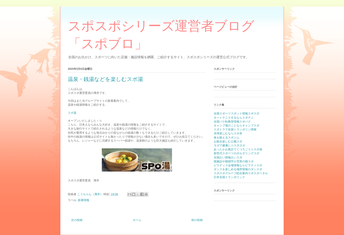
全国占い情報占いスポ (228, 157)
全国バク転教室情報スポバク (232, 121)
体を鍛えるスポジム (226, 137)
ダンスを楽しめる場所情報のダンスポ (238, 169)
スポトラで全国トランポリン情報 (235, 129)
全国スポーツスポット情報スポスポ (236, 113)
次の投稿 (76, 220)
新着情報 (83, 200)
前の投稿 (197, 220)
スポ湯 (72, 112)
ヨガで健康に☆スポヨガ (229, 145)
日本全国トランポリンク (229, 177)
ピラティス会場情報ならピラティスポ (238, 165)
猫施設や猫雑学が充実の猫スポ (234, 161)
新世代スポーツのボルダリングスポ (236, 153)
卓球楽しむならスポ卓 (228, 133)
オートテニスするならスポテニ (234, 117)
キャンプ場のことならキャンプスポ (236, 125)
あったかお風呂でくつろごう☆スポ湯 (238, 149)
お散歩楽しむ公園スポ (228, 141)
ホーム (137, 220)
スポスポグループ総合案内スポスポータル (241, 173)
